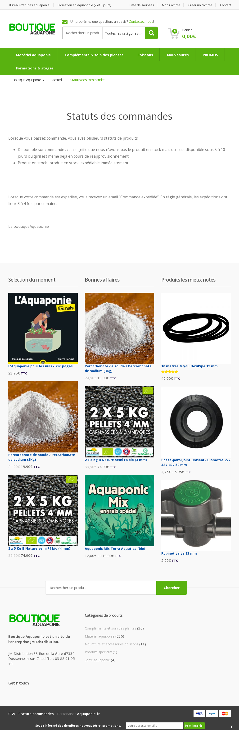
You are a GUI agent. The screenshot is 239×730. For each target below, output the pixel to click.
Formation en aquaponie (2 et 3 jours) (84, 5)
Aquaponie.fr (88, 713)
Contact (225, 5)
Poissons (144, 54)
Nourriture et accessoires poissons (111, 644)
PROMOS (210, 54)
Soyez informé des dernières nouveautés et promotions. (78, 726)
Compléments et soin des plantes (110, 628)
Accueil (57, 79)
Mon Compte (170, 5)
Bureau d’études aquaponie (29, 5)
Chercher (172, 587)
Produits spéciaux (98, 652)
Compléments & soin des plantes (93, 54)
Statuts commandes (36, 713)
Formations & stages (34, 68)
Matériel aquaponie (33, 54)
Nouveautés (177, 54)
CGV (11, 713)
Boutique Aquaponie (27, 79)
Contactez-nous (141, 21)
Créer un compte (200, 5)
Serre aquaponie (97, 660)
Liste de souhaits (141, 5)
